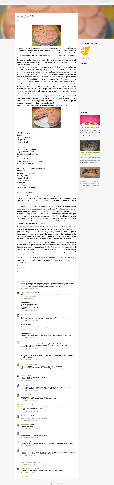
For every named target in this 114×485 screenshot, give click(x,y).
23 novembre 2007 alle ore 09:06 (29, 360)
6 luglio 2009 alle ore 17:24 (28, 472)
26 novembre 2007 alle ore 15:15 (29, 446)
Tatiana (23, 385)
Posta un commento (22, 476)
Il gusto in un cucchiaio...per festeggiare (89, 127)
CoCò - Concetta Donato (27, 292)
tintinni (23, 460)
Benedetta (24, 281)
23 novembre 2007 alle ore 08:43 (29, 348)
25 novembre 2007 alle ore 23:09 (29, 437)
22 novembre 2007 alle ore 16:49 (29, 288)
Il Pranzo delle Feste (84, 178)
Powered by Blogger (57, 483)
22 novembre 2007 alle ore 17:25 (29, 298)
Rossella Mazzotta (26, 416)
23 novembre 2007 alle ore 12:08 (29, 371)
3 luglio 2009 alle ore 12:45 (28, 464)
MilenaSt (23, 353)
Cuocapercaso (25, 404)
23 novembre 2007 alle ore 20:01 (29, 411)
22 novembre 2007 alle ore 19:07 (29, 320)
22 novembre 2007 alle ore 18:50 (29, 310)
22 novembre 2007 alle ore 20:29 (29, 329)
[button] (18, 21)
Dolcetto (23, 375)
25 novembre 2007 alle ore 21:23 (29, 420)
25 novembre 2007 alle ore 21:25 (29, 428)
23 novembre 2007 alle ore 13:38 (29, 390)
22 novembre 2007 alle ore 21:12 (29, 337)
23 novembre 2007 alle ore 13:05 (29, 381)
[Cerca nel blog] (102, 1)
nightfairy (23, 441)
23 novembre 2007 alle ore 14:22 (29, 400)
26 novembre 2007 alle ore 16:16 (29, 455)
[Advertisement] (90, 88)
